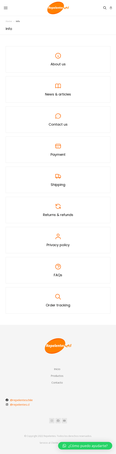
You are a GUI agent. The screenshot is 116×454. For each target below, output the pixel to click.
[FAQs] (58, 270)
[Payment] (58, 150)
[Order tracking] (58, 300)
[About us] (58, 59)
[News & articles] (58, 89)
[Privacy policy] (58, 240)
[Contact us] (58, 119)
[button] (85, 445)
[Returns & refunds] (58, 210)
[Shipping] (58, 180)
